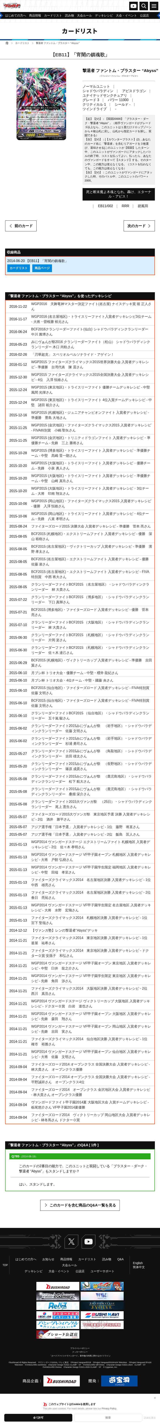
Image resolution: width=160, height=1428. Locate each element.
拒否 (108, 1417)
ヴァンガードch (133, 6)
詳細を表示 (150, 1417)
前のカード (24, 226)
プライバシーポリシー (80, 1348)
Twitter (71, 1241)
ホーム (7, 43)
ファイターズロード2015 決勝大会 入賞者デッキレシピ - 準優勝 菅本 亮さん (91, 526)
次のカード (136, 226)
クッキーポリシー (80, 1352)
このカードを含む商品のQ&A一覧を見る (83, 1205)
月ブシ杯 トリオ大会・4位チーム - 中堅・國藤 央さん (72, 680)
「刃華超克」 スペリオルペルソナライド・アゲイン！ (72, 354)
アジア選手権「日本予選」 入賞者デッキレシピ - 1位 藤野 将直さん (85, 827)
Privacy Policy (109, 1408)
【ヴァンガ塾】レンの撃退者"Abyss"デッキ (64, 930)
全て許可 (38, 1417)
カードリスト (22, 43)
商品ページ (42, 268)
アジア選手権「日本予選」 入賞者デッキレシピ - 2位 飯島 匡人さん (85, 834)
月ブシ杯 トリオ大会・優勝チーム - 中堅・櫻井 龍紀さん (74, 673)
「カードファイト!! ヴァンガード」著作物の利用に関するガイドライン (80, 1356)
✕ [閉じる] (155, 1398)
